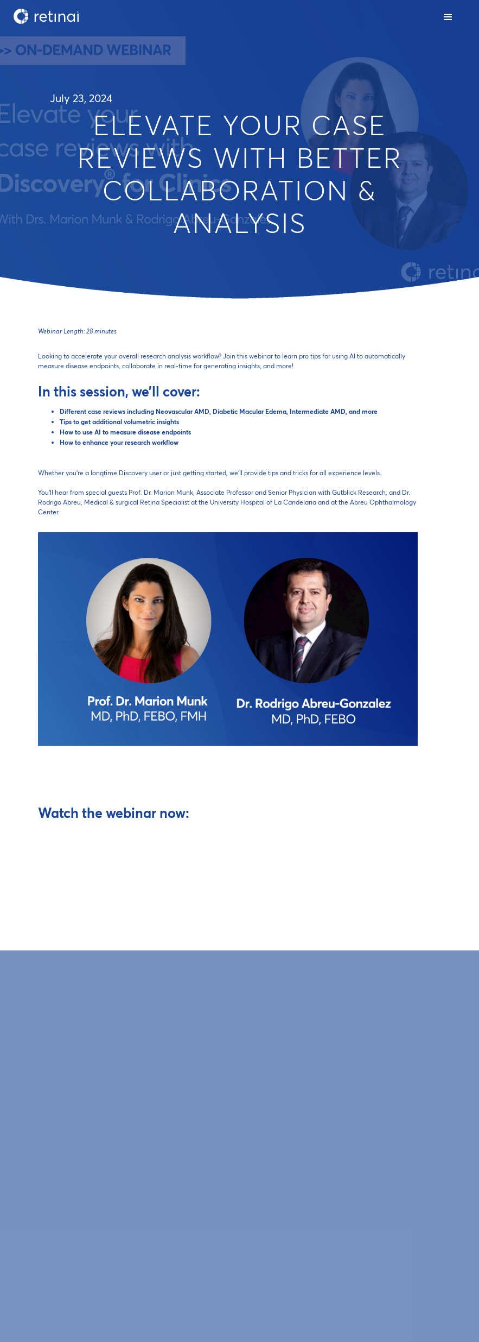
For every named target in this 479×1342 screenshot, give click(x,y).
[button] (448, 16)
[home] (46, 16)
